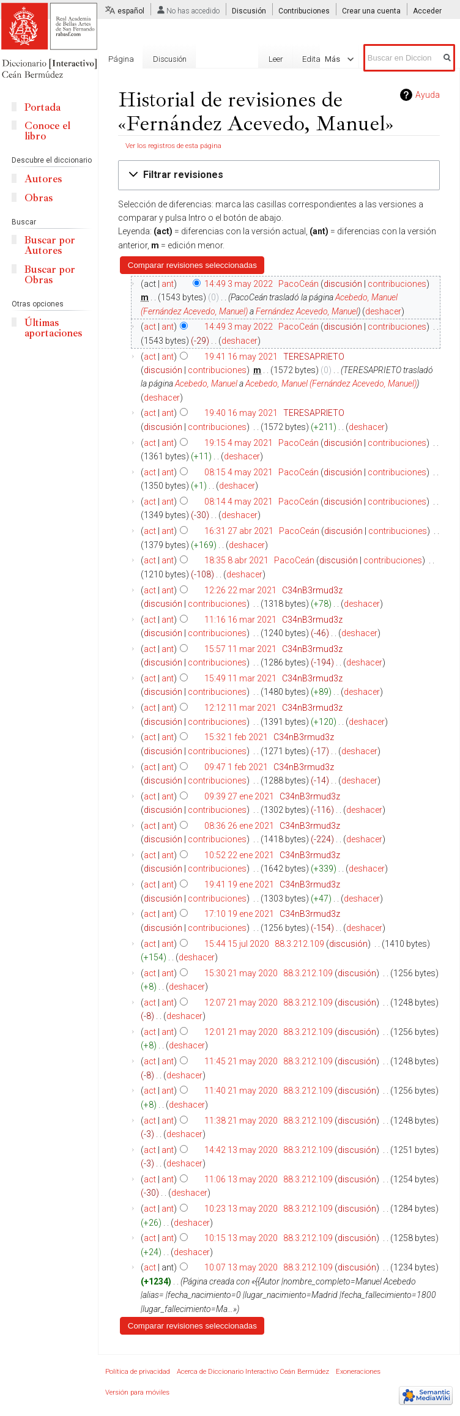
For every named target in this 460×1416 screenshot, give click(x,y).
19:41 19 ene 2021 (239, 884)
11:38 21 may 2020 (241, 1120)
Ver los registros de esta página (173, 145)
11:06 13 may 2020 (241, 1179)
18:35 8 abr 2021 (236, 560)
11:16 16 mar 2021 (240, 620)
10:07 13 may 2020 (241, 1267)
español (130, 11)
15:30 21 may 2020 (241, 973)
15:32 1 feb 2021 (236, 737)
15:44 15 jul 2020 (236, 944)
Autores (43, 179)
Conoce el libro (47, 130)
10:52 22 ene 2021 (239, 855)
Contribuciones (304, 11)
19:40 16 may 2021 (241, 413)
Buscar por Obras (49, 274)
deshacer (383, 311)
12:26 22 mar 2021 (240, 590)
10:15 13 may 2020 (241, 1238)
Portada (42, 107)
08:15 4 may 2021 (238, 472)
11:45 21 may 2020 (241, 1061)
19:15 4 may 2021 (238, 443)
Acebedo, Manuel (206, 383)
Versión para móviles (137, 1392)
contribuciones (397, 284)
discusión (343, 284)
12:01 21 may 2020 (241, 1032)
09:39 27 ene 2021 (239, 796)
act (150, 327)
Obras (38, 198)
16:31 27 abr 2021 (238, 531)
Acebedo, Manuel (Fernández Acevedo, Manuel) (331, 383)
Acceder (427, 11)
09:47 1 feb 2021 (236, 767)
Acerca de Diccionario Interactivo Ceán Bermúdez (253, 1372)
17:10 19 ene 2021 (239, 914)
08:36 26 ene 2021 (239, 826)
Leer (210, 103)
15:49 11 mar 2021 (240, 678)
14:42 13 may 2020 (241, 1150)
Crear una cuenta (371, 11)
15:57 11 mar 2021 (240, 649)
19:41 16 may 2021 (241, 356)
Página (121, 59)
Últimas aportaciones (53, 327)
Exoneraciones (358, 1372)
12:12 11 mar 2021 (240, 708)
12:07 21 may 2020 (241, 1002)
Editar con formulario (273, 103)
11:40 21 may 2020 (241, 1090)
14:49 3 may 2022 (238, 284)
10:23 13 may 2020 (241, 1209)
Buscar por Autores (49, 245)
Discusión (249, 11)
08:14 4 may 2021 (238, 501)
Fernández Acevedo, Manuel (307, 311)
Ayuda (427, 95)
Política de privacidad (137, 1372)
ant (167, 284)
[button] (278, 175)
